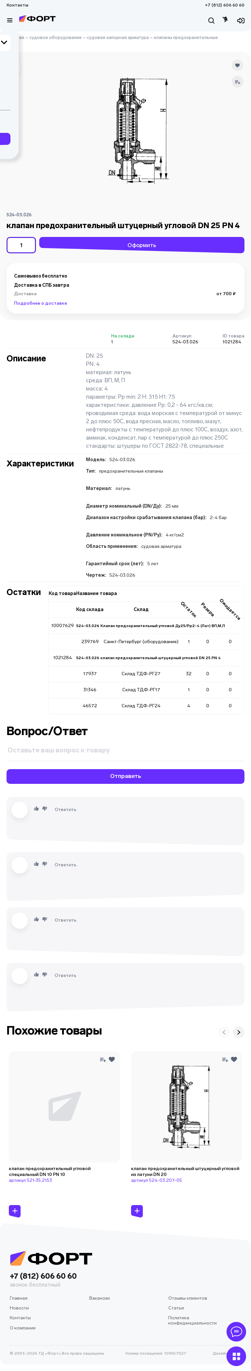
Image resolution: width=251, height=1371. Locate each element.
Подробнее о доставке (40, 303)
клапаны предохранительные (186, 37)
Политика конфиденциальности (192, 1320)
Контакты (17, 5)
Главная (15, 37)
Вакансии (99, 1298)
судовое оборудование (55, 37)
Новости (19, 1308)
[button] (14, 67)
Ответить (65, 809)
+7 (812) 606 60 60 (224, 5)
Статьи (176, 1308)
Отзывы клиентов (187, 1298)
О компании (23, 1328)
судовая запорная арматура (118, 37)
